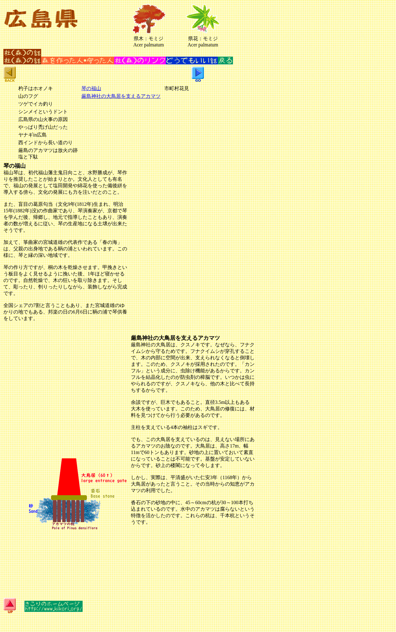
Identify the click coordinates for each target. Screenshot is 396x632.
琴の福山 (91, 88)
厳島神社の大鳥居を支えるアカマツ (121, 96)
